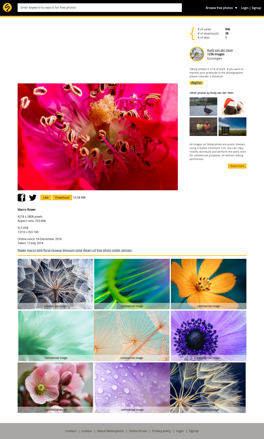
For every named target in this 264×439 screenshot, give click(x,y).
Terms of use (138, 431)
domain (126, 250)
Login (244, 8)
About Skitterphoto (110, 431)
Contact (70, 431)
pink (40, 250)
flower (22, 250)
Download (62, 197)
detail (87, 250)
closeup (56, 250)
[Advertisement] (98, 52)
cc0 (93, 250)
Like (46, 197)
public (116, 250)
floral (46, 250)
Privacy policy (161, 431)
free (99, 250)
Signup (256, 8)
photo (107, 250)
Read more (237, 166)
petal (78, 250)
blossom (69, 250)
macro (31, 250)
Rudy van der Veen (220, 50)
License (87, 431)
